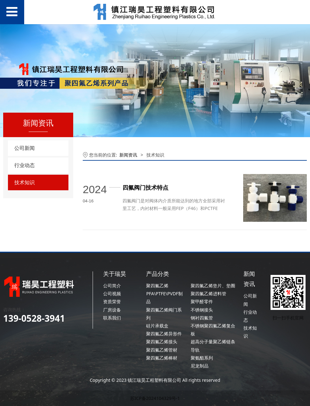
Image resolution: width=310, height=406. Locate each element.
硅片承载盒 (157, 326)
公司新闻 (24, 147)
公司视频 (112, 293)
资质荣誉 (112, 301)
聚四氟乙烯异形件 (164, 334)
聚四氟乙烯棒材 (161, 358)
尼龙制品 (199, 366)
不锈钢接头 (202, 310)
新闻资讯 (128, 155)
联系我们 (112, 318)
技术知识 (24, 182)
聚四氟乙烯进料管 (208, 293)
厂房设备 (112, 310)
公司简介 (112, 286)
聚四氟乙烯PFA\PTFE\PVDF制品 (164, 293)
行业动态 (24, 165)
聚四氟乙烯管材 (161, 350)
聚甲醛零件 (202, 301)
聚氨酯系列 (202, 358)
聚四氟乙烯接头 (161, 342)
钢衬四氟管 (202, 318)
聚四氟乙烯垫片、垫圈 (213, 286)
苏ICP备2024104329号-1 (155, 398)
